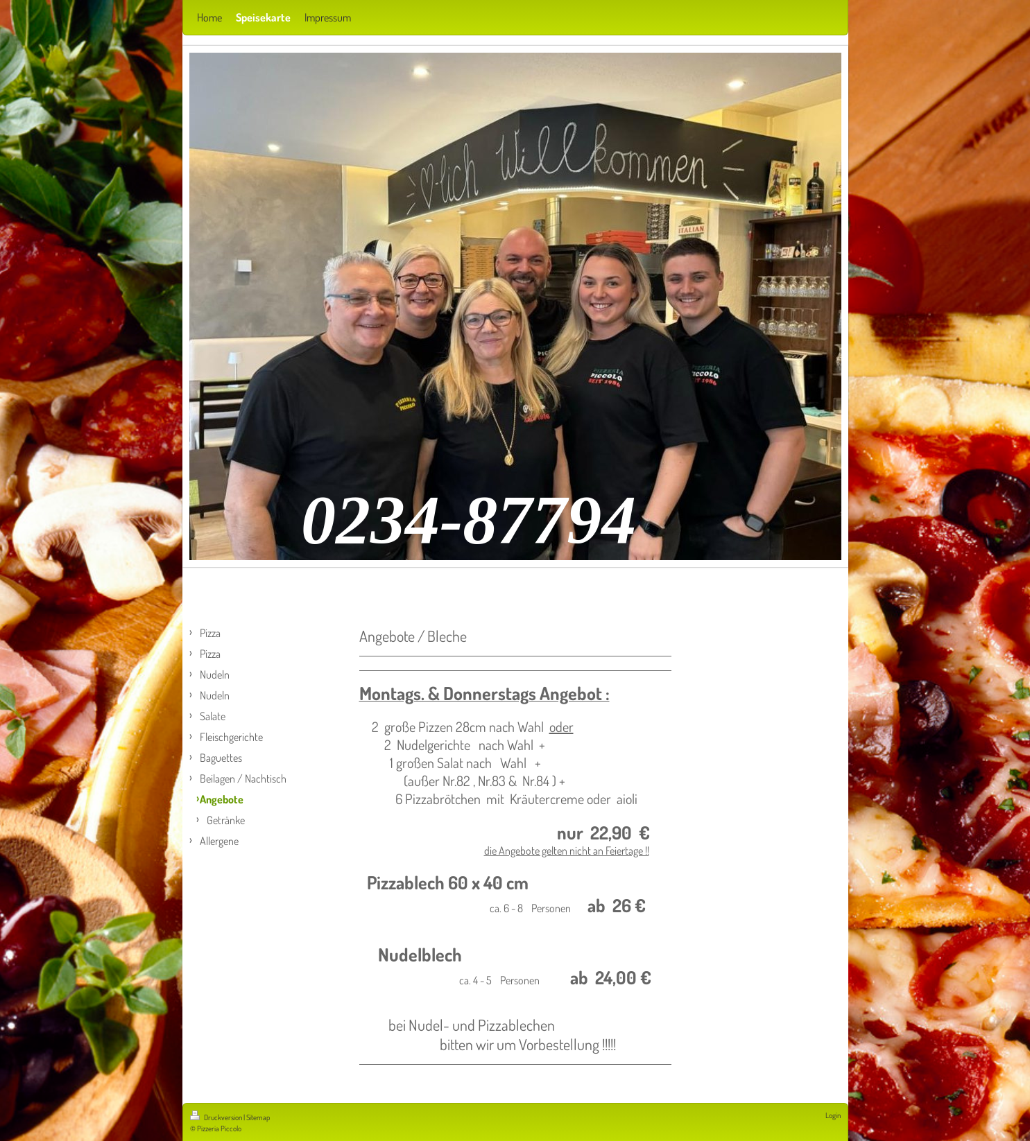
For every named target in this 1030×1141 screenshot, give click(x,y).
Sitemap (258, 1117)
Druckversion (216, 1117)
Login (833, 1115)
